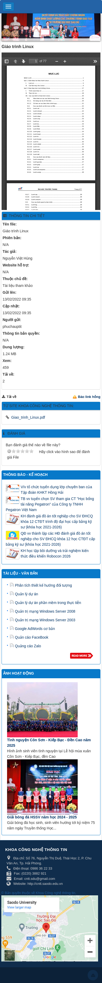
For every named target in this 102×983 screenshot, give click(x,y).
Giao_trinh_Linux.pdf (28, 417)
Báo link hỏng (89, 397)
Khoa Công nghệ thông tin (55, 893)
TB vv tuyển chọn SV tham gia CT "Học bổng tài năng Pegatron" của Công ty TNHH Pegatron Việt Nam (50, 504)
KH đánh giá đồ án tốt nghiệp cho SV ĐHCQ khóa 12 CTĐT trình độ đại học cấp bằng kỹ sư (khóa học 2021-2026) (57, 521)
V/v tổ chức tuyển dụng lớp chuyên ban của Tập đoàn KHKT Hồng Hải (56, 490)
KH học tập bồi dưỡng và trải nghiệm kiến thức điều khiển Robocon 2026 (55, 553)
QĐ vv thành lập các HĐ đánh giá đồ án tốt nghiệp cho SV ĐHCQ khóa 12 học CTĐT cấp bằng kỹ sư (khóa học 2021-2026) (50, 538)
